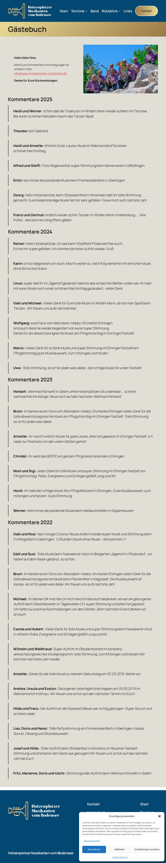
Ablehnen (119, 849)
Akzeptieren (94, 849)
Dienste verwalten (92, 840)
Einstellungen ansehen (147, 849)
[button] (159, 816)
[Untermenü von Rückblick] (119, 11)
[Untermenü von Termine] (86, 11)
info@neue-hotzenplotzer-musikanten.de (40, 73)
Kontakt (146, 11)
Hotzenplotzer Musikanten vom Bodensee (41, 853)
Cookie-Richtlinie (120, 857)
